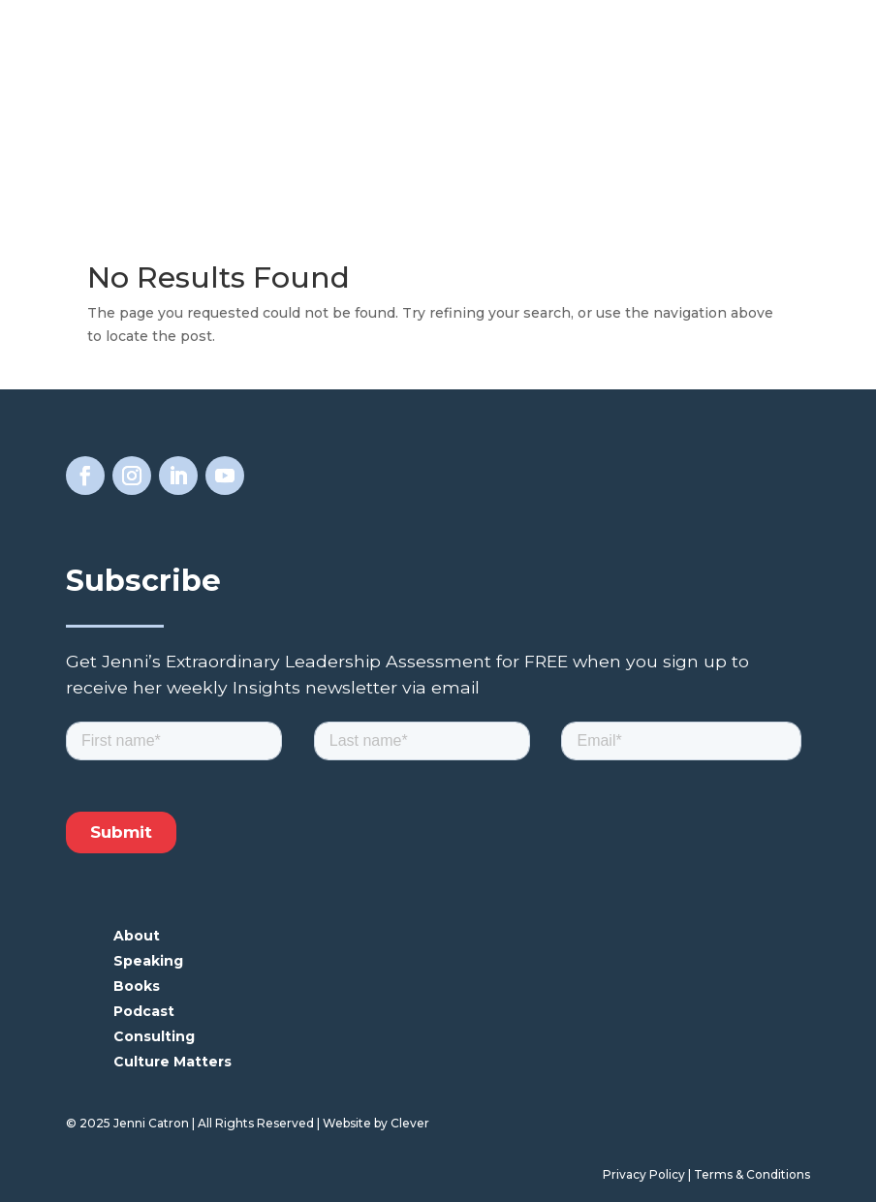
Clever (410, 1123)
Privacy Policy (644, 1174)
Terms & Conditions (752, 1174)
